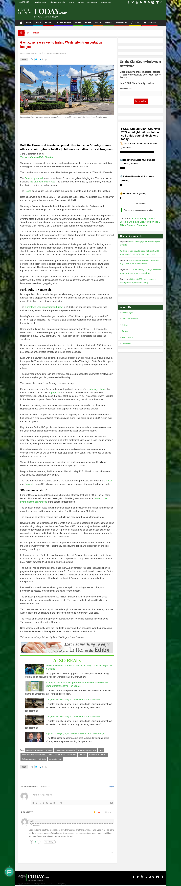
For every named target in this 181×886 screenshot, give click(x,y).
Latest (101, 750)
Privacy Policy (62, 884)
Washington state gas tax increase (65, 750)
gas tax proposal (59, 755)
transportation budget (55, 759)
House (28, 191)
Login (111, 787)
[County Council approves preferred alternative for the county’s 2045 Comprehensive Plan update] (34, 686)
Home (29, 32)
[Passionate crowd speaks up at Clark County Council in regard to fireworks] (34, 669)
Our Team (81, 2)
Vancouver (49, 750)
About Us (71, 2)
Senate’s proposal (34, 178)
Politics (48, 23)
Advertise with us (92, 2)
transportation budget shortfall (87, 750)
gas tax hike (82, 755)
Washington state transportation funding (34, 755)
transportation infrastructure (34, 750)
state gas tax (42, 759)
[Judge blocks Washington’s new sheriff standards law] (34, 703)
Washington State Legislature (97, 755)
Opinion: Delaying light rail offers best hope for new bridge (75, 733)
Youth (98, 23)
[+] (68, 803)
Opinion (38, 23)
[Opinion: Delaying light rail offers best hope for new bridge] (34, 737)
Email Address (126, 88)
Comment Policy (106, 2)
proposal (55, 392)
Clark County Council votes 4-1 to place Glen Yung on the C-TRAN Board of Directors (140, 222)
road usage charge (96, 389)
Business (108, 23)
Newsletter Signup (40, 2)
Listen (135, 23)
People (88, 23)
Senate (28, 484)
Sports (78, 23)
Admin (52, 884)
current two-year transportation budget (44, 307)
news (50, 755)
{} (64, 803)
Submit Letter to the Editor (57, 2)
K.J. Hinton (123, 251)
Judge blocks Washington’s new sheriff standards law (73, 699)
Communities (121, 23)
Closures (149, 23)
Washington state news (29, 759)
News (28, 23)
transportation (71, 755)
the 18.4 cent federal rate (42, 181)
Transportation (63, 23)
